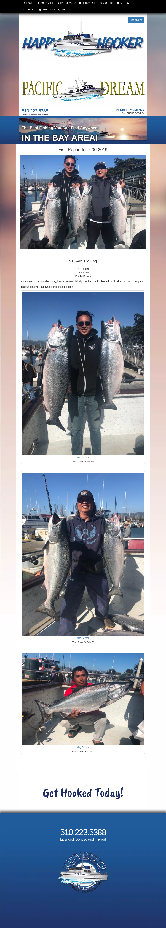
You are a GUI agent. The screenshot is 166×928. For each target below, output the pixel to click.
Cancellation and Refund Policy (83, 913)
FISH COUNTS (87, 3)
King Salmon (83, 457)
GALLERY (123, 3)
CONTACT (29, 9)
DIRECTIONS (47, 9)
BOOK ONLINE (45, 3)
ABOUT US (106, 3)
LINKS (62, 9)
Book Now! (136, 20)
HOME (28, 3)
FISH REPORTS (66, 3)
